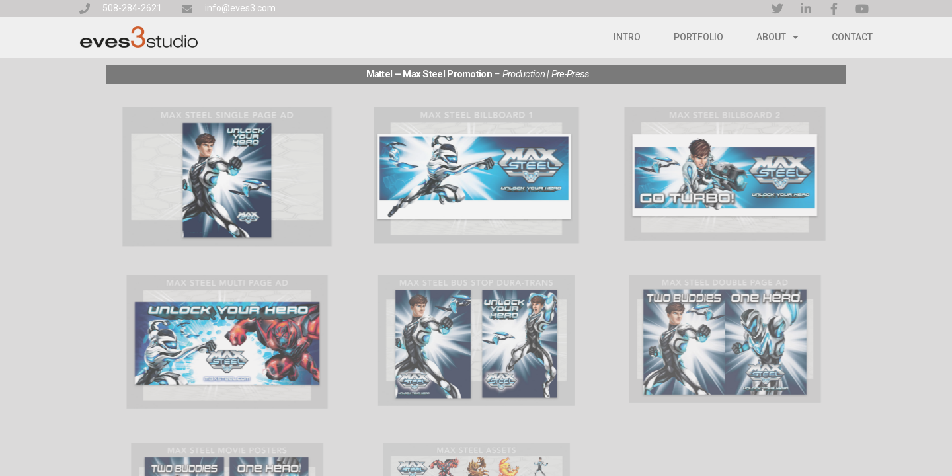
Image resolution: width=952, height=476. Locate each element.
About (777, 37)
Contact (852, 37)
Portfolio (698, 37)
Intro (627, 37)
